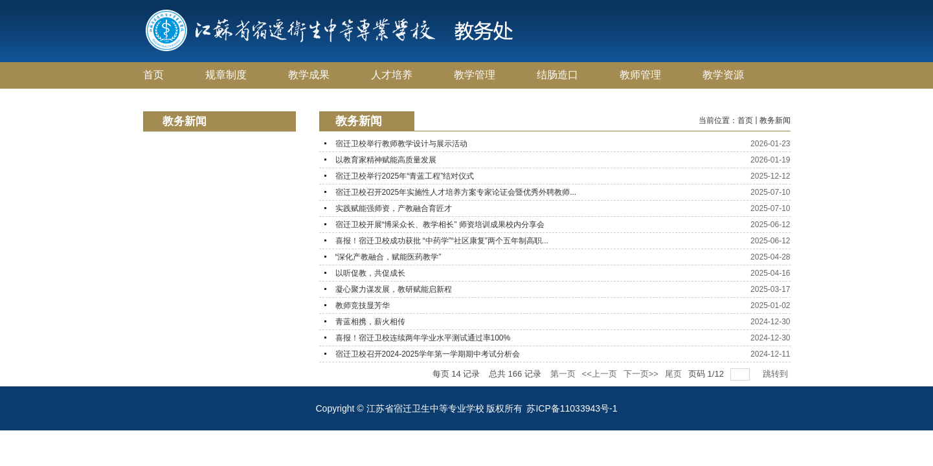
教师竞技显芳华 (362, 305)
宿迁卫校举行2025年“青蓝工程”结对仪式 (405, 176)
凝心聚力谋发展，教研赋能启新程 (393, 289)
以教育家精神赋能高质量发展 (385, 159)
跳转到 (777, 374)
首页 (745, 120)
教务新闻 (775, 120)
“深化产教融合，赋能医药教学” (388, 256)
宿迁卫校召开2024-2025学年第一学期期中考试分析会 (427, 354)
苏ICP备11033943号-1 (571, 408)
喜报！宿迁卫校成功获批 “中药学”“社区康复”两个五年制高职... (441, 240)
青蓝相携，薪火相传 (370, 321)
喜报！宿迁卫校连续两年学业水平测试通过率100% (423, 337)
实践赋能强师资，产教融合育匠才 (393, 208)
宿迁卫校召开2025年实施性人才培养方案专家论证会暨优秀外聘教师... (456, 192)
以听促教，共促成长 (370, 273)
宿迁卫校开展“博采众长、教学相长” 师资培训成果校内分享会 (440, 224)
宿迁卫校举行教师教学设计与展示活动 (401, 143)
